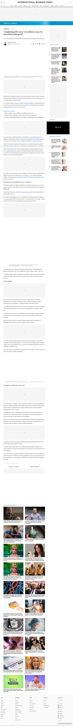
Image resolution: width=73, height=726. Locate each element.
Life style (2, 714)
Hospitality (17, 702)
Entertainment (46, 5)
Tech (41, 5)
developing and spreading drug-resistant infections (32, 139)
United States (46, 707)
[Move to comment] (44, 44)
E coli (17, 151)
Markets (20, 5)
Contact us (31, 702)
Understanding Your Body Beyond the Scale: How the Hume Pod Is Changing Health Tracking (56, 155)
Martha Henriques (12, 42)
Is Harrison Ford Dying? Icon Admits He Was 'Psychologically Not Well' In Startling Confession (34, 522)
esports (16, 714)
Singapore (45, 704)
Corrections (31, 709)
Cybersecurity (17, 709)
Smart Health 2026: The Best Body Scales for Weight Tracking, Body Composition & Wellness (56, 161)
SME (29, 5)
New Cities (17, 716)
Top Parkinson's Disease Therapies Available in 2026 (56, 147)
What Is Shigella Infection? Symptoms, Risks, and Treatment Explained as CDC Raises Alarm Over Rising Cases (13, 541)
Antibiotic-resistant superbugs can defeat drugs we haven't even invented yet (20, 115)
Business (25, 5)
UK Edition (61, 5)
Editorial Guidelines (34, 467)
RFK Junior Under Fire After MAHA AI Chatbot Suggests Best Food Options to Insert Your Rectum (35, 597)
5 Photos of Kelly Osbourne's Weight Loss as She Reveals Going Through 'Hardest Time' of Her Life (13, 559)
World (11, 5)
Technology (3, 711)
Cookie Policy (31, 707)
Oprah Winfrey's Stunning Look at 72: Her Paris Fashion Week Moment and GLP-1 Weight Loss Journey (34, 578)
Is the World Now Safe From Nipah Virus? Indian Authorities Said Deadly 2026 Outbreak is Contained (35, 634)
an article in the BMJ (37, 141)
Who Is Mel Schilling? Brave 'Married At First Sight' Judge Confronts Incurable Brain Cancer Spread (34, 672)
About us (30, 700)
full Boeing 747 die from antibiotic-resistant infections (29, 177)
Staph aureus (10, 151)
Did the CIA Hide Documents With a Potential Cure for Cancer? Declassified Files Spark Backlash (13, 634)
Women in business (18, 713)
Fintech (16, 718)
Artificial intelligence (18, 711)
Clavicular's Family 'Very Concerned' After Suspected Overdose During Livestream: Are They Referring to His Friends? (56, 79)
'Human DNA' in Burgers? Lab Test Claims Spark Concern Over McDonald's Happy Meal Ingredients (13, 615)
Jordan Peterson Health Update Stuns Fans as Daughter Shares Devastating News (56, 49)
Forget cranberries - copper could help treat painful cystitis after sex (18, 113)
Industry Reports (18, 720)
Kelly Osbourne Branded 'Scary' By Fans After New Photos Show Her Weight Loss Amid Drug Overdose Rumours (12, 578)
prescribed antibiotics (28, 103)
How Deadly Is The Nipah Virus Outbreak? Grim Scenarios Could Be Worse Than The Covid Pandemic (12, 597)
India (44, 702)
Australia (45, 700)
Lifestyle (52, 5)
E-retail (16, 700)
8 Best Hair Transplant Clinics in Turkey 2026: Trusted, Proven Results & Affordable (56, 141)
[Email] (42, 44)
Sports (2, 716)
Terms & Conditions (32, 704)
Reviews (56, 5)
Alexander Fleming (25, 192)
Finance (16, 707)
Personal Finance (35, 5)
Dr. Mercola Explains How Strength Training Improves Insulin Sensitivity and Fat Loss (56, 168)
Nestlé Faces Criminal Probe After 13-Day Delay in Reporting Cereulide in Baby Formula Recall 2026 (13, 690)
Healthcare (17, 704)
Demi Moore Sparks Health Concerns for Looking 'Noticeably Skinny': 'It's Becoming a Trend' (35, 652)
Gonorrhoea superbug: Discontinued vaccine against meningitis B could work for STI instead (24, 117)
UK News (16, 5)
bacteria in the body (14, 146)
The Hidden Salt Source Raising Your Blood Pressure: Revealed (56, 62)
